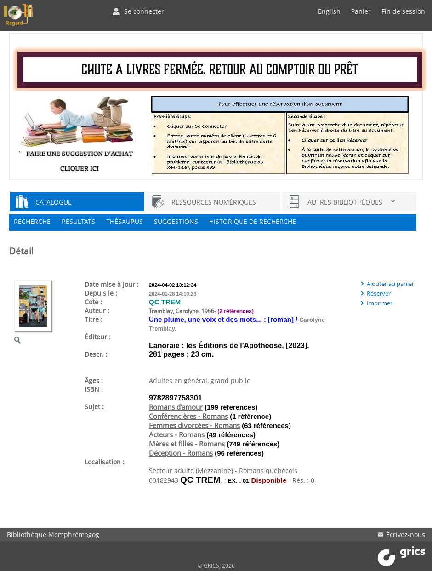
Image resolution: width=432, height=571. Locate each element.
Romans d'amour (176, 406)
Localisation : (105, 461)
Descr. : (96, 354)
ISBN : (94, 389)
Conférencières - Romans (188, 416)
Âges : (94, 380)
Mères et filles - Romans (187, 443)
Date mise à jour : (112, 284)
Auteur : (97, 310)
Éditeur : (98, 336)
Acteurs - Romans (177, 434)
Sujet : (94, 406)
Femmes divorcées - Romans (194, 425)
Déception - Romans (181, 452)
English (329, 11)
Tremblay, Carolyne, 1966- (182, 311)
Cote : (93, 301)
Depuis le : (101, 293)
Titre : (93, 319)
